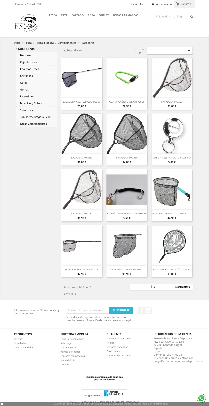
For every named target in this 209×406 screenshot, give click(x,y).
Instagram (148, 310)
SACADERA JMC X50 (171, 101)
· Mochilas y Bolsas (30, 103)
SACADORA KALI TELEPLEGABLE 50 (81, 101)
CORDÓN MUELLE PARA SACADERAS (126, 213)
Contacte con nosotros (72, 355)
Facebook (141, 310)
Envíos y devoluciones (72, 338)
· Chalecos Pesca (29, 69)
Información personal (119, 338)
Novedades (20, 343)
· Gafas (23, 82)
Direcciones (113, 351)
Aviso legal (66, 343)
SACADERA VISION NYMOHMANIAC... (172, 213)
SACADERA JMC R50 (81, 157)
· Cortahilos (26, 76)
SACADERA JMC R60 (126, 157)
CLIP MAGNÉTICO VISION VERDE (127, 101)
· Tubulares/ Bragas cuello (35, 117)
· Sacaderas (26, 110)
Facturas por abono (117, 346)
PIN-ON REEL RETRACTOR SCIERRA (172, 157)
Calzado (78, 15)
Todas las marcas (125, 15)
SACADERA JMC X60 (81, 213)
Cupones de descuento (119, 355)
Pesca (53, 15)
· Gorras (24, 89)
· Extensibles (26, 96)
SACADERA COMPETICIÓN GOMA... (172, 269)
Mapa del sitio (68, 360)
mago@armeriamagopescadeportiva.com (179, 361)
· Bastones (25, 55)
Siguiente (183, 287)
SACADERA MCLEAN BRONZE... (127, 269)
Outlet (104, 15)
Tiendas (64, 364)
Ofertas (18, 338)
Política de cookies (70, 351)
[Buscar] (174, 16)
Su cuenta (114, 334)
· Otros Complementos (33, 124)
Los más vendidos (23, 347)
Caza (64, 15)
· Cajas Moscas (28, 62)
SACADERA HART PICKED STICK (82, 269)
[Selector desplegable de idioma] (137, 4)
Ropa (91, 15)
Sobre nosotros (68, 347)
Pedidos (111, 342)
